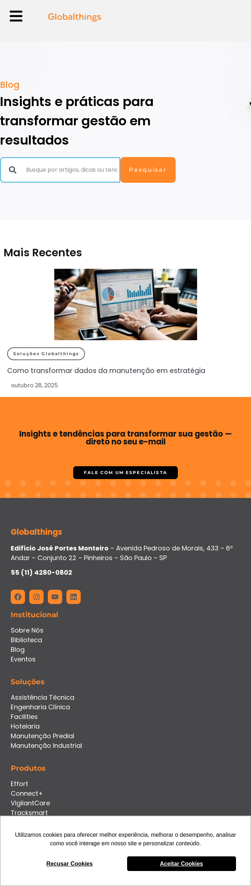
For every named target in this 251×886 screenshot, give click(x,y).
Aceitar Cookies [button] (181, 864)
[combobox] (60, 170)
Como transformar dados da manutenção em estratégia (106, 371)
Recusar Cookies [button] (69, 864)
